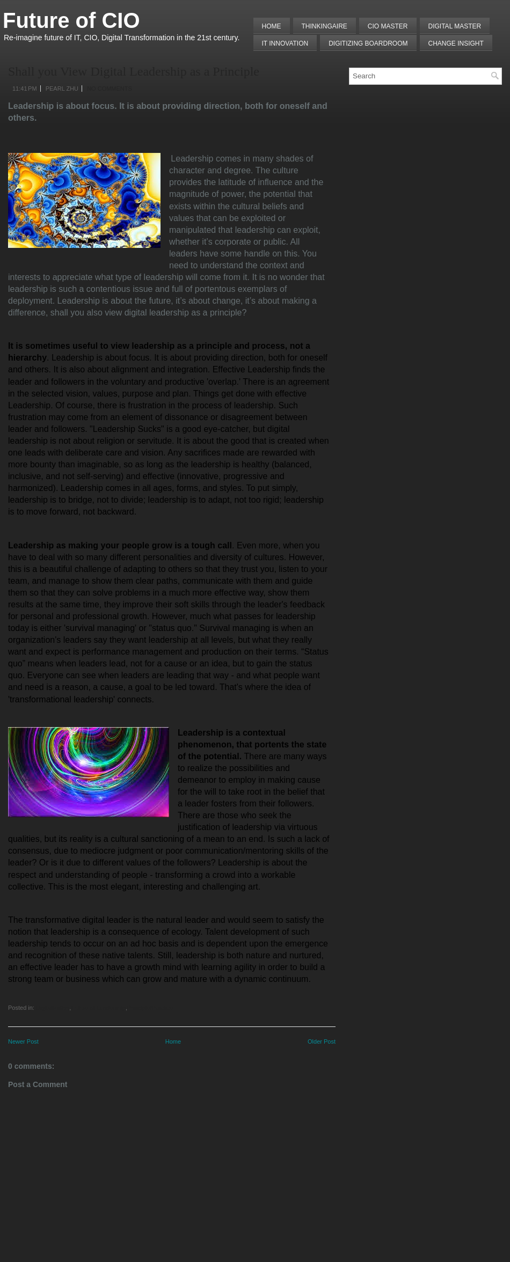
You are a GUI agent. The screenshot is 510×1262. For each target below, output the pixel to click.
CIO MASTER (388, 26)
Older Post (322, 1041)
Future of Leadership (98, 1007)
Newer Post (23, 1041)
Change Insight (456, 43)
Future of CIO (71, 20)
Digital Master (455, 26)
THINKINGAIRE (324, 26)
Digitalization (52, 1007)
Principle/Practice (150, 1007)
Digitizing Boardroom (368, 43)
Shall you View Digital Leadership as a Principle (133, 71)
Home (271, 26)
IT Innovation (285, 43)
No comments (109, 88)
